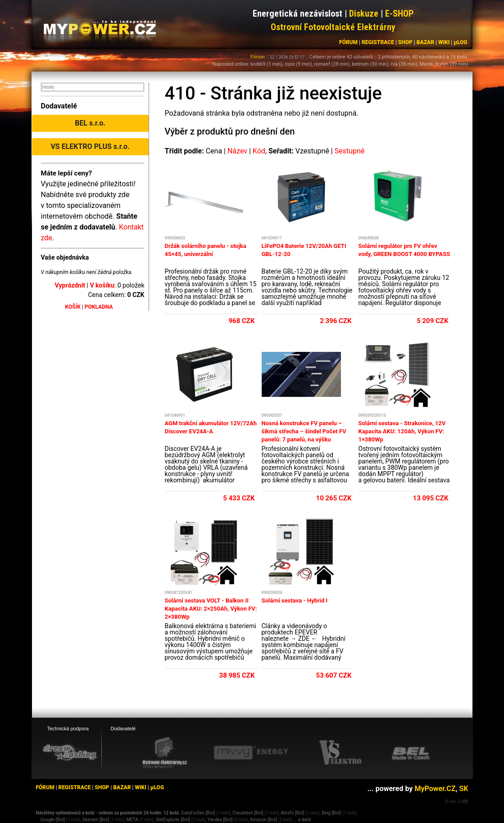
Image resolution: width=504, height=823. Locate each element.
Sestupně (350, 151)
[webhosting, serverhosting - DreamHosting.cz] (70, 752)
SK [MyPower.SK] (463, 788)
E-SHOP (399, 13)
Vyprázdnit (70, 285)
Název (237, 151)
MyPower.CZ (434, 788)
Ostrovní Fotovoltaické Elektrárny (333, 27)
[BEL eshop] (411, 753)
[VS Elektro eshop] (340, 753)
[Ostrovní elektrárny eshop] (165, 753)
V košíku (102, 285)
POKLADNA (99, 307)
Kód (259, 151)
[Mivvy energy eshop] (251, 752)
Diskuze (363, 13)
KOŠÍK (73, 307)
